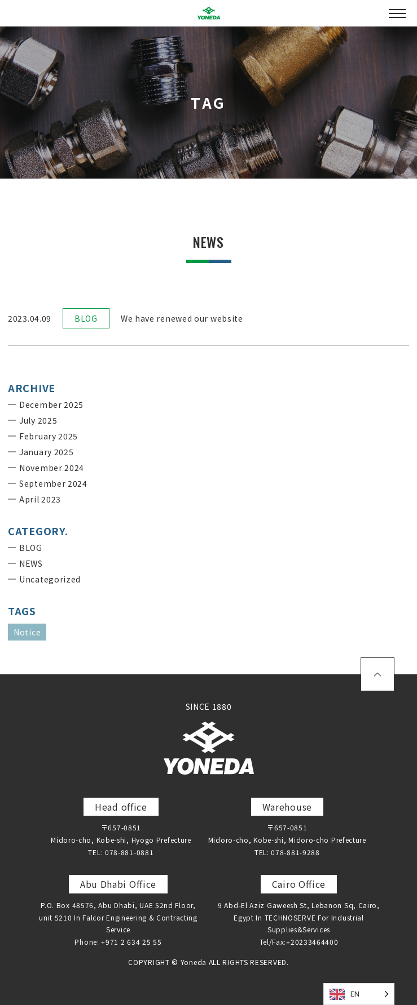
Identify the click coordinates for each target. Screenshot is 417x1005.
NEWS (31, 563)
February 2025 (48, 436)
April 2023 (40, 499)
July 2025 (38, 420)
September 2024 (53, 483)
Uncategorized (50, 579)
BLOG (86, 318)
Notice (27, 632)
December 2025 (51, 404)
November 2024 (51, 468)
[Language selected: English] (358, 994)
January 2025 (46, 452)
